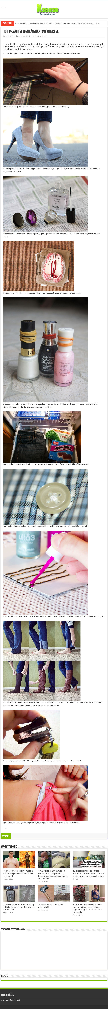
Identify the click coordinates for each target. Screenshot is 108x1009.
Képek (28, 36)
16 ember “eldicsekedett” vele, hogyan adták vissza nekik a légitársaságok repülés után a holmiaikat (87, 908)
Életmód (22, 36)
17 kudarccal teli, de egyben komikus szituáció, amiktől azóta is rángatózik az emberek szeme (88, 873)
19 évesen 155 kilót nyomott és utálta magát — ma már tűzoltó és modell (18, 873)
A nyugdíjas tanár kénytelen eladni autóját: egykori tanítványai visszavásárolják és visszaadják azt (53, 875)
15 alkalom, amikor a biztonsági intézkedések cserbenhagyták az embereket (19, 907)
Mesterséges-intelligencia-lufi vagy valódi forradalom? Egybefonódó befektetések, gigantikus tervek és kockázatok (57, 23)
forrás (5, 829)
